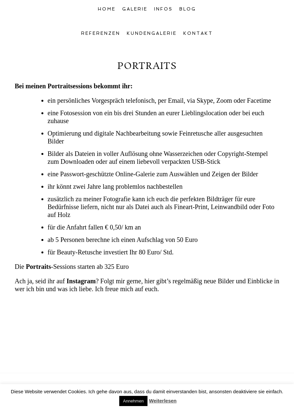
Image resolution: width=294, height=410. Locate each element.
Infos (163, 9)
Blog (187, 9)
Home (107, 9)
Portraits (38, 266)
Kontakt (198, 33)
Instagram (81, 281)
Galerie (134, 9)
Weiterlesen (163, 400)
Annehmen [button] (133, 401)
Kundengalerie (152, 33)
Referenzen (100, 33)
